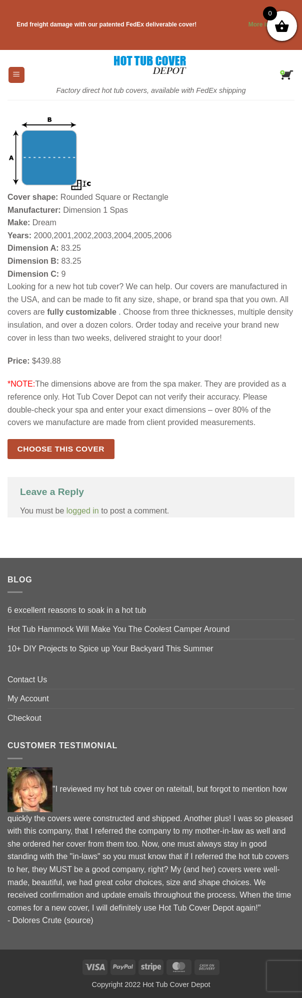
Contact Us (27, 679)
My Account (28, 698)
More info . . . (242, 24)
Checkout (25, 718)
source (78, 920)
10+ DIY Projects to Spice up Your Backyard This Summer (111, 648)
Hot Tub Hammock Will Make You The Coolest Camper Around (119, 629)
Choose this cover (61, 449)
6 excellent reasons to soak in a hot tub (77, 610)
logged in (82, 510)
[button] (16, 75)
